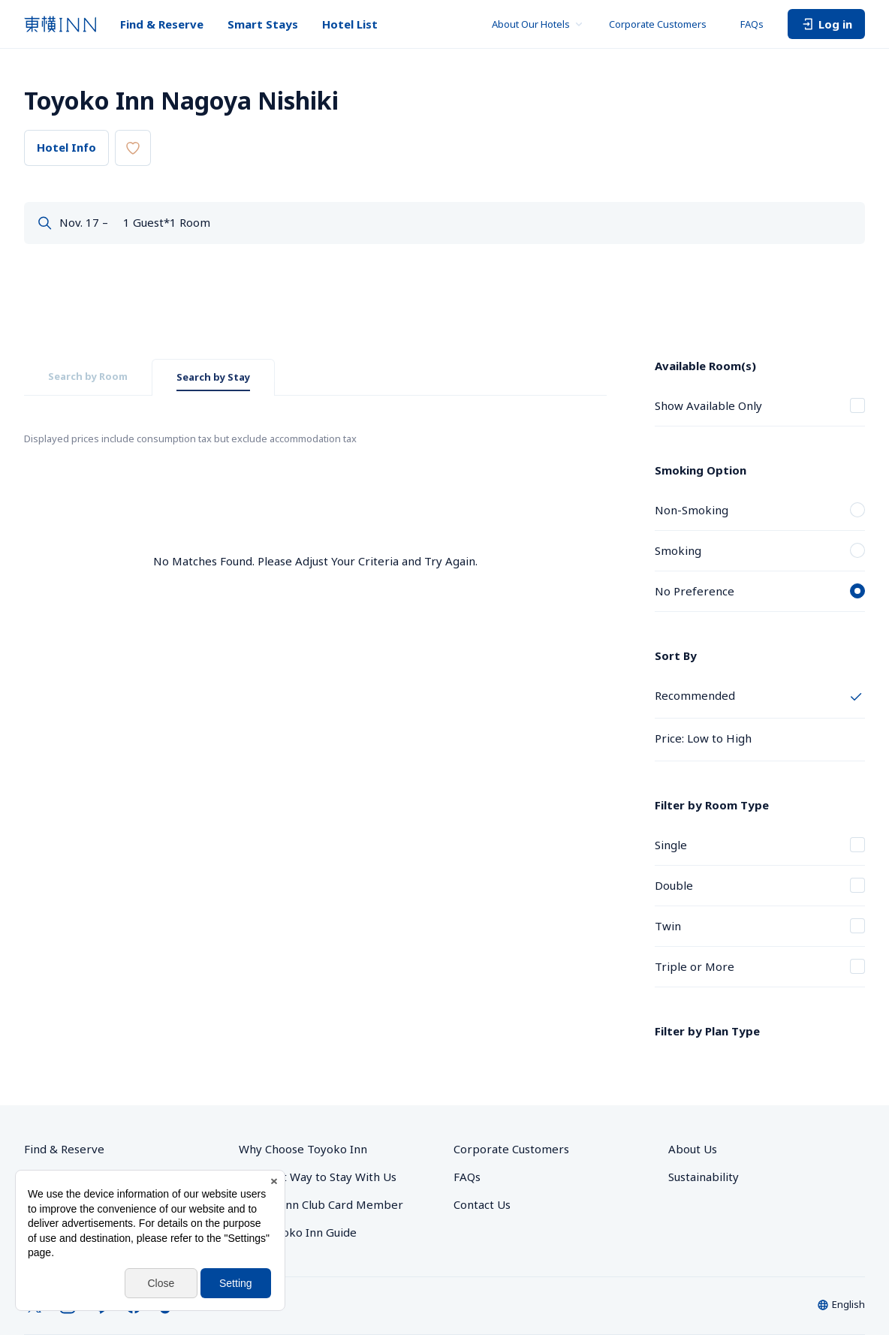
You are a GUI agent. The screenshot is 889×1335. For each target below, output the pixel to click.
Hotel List (350, 24)
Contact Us (482, 1139)
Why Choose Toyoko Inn (303, 1083)
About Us (692, 1083)
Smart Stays (263, 24)
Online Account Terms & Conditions (546, 1311)
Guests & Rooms (481, 217)
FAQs (752, 24)
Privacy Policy (376, 1293)
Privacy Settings (303, 1293)
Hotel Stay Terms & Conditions (802, 1293)
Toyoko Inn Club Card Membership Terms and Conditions (748, 1311)
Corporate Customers (662, 24)
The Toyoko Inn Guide (298, 1166)
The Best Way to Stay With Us (317, 1111)
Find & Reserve (161, 24)
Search (821, 225)
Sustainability (703, 1111)
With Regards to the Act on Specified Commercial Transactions (545, 1293)
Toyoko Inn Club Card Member (321, 1139)
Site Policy (707, 1293)
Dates (75, 217)
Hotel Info (66, 147)
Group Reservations (77, 1111)
